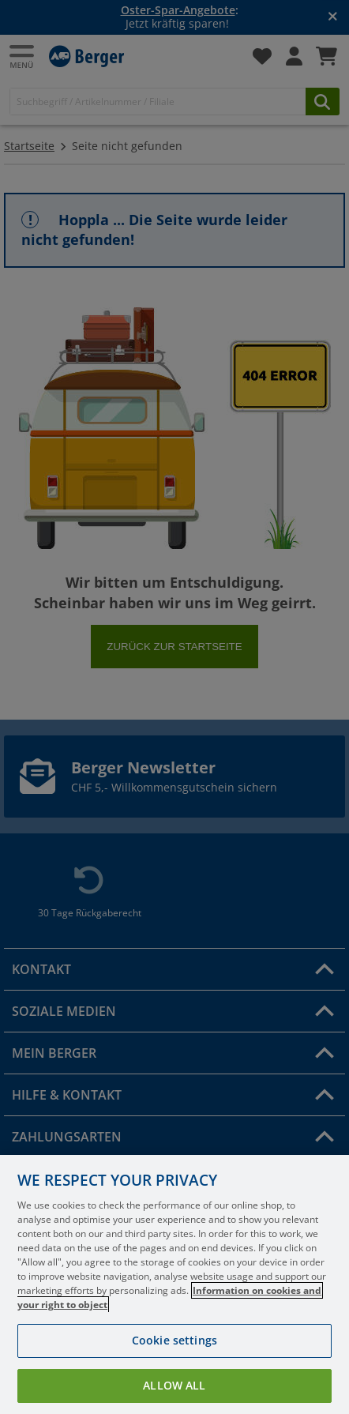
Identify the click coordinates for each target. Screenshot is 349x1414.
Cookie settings (174, 1340)
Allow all (174, 1385)
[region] (174, 1284)
